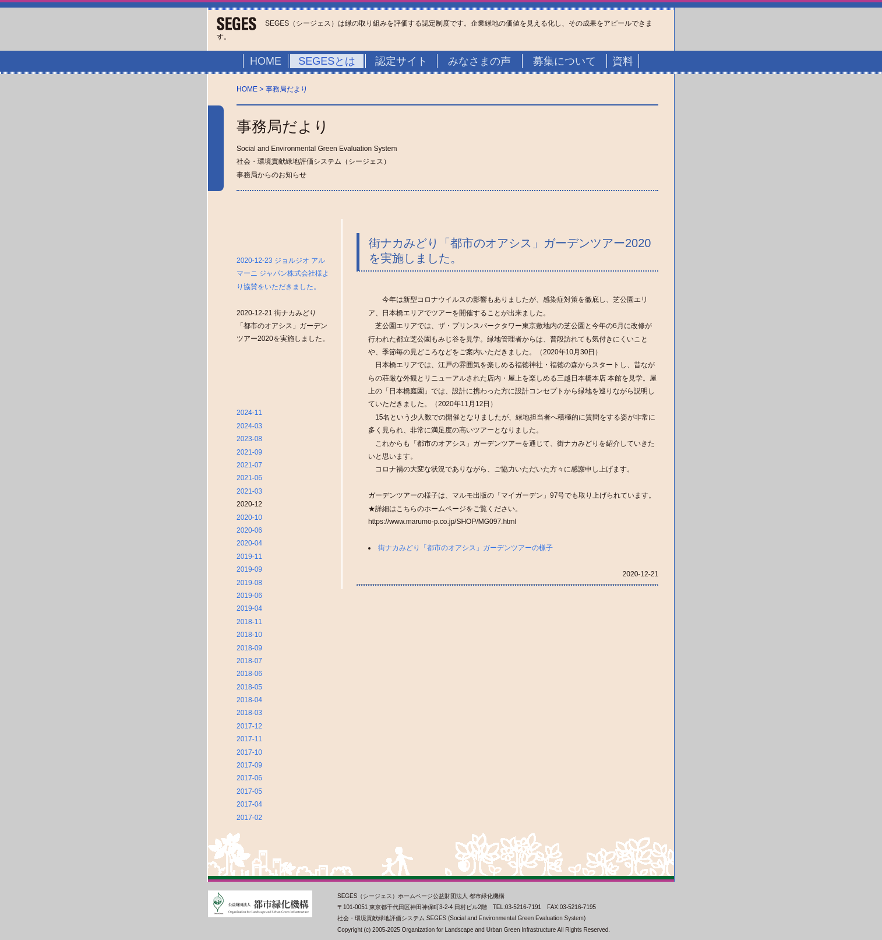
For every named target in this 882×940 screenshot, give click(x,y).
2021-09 (249, 452)
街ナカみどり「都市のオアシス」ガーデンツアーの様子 (465, 548)
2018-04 (249, 700)
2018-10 (249, 635)
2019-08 (249, 583)
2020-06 (249, 530)
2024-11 (249, 413)
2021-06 (249, 478)
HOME (265, 61)
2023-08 (249, 439)
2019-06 (249, 596)
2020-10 (249, 517)
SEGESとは (326, 61)
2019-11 (249, 556)
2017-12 (249, 726)
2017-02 (249, 818)
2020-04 (249, 543)
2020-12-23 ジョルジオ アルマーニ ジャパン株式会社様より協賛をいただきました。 (283, 273)
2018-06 (249, 674)
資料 (622, 61)
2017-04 (249, 804)
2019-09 (249, 569)
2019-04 (249, 608)
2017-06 (249, 778)
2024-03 (249, 426)
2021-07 (249, 465)
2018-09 (249, 648)
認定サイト (401, 61)
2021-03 (249, 491)
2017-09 (249, 765)
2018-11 (249, 622)
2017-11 (249, 739)
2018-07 (249, 661)
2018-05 (249, 687)
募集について (564, 61)
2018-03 (249, 713)
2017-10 (249, 752)
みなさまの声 (479, 61)
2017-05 (249, 791)
